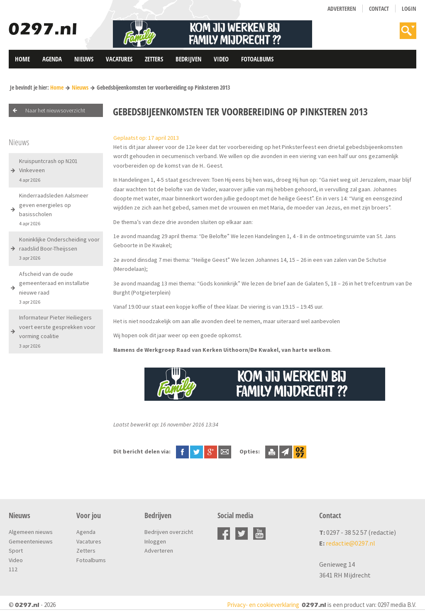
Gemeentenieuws (31, 541)
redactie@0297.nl (350, 543)
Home (22, 59)
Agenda (52, 59)
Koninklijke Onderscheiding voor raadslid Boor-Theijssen (59, 248)
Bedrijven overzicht (168, 532)
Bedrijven (188, 59)
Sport (16, 550)
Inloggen (155, 541)
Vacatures (119, 59)
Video (221, 59)
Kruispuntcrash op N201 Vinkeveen (48, 170)
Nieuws (83, 59)
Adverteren (341, 8)
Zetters (154, 59)
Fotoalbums (257, 59)
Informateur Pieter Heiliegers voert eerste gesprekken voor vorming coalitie (57, 331)
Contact (379, 8)
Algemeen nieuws (31, 532)
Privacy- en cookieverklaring (263, 605)
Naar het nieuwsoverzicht (55, 110)
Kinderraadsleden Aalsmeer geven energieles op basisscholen (53, 209)
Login (409, 8)
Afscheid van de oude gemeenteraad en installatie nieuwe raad (54, 287)
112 (13, 569)
